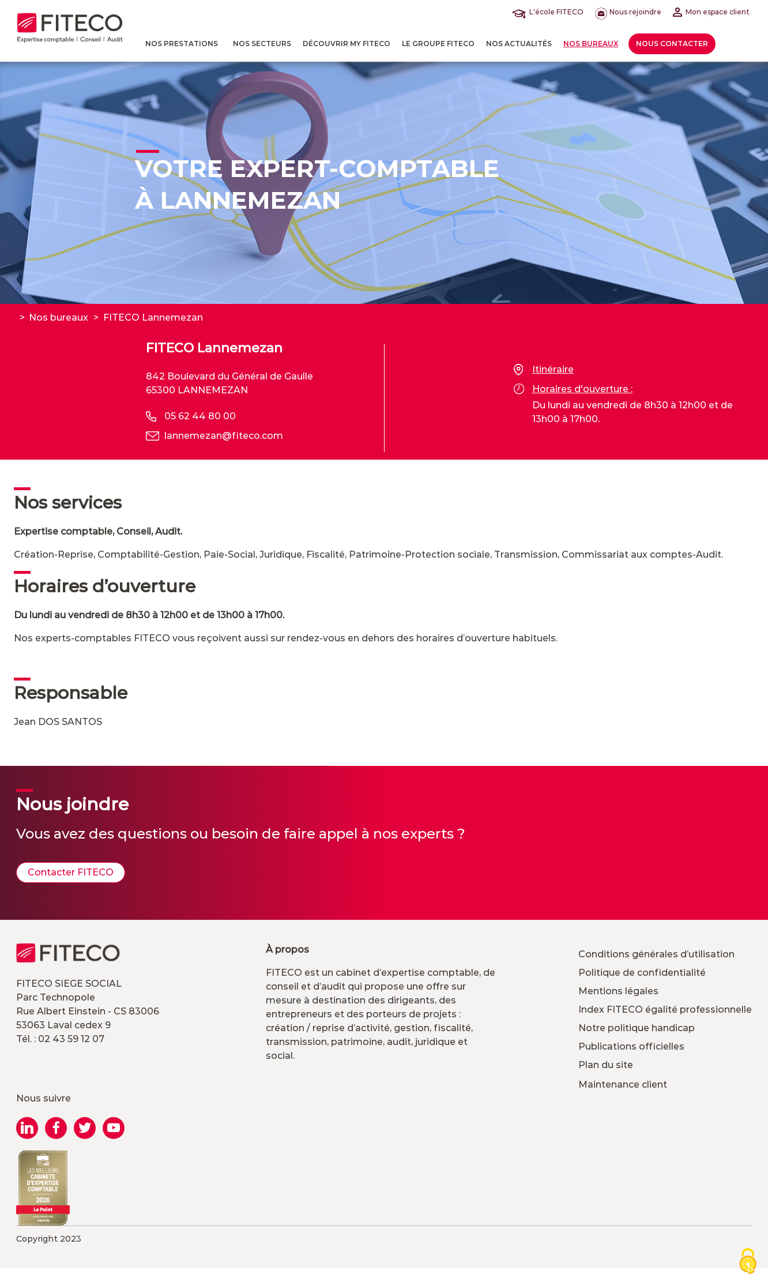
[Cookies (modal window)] (748, 1262)
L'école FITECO (550, 11)
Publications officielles (631, 1046)
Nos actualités (519, 43)
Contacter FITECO (71, 872)
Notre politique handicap (636, 1027)
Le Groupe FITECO (438, 43)
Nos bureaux (590, 43)
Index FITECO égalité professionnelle (665, 1009)
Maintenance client (622, 1084)
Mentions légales (618, 991)
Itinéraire (544, 369)
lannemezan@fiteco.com (223, 435)
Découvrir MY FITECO (346, 43)
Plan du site (605, 1064)
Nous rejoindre (628, 11)
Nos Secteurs (262, 43)
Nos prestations (181, 43)
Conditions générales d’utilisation (656, 954)
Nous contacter (672, 43)
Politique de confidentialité (642, 972)
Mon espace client (711, 11)
